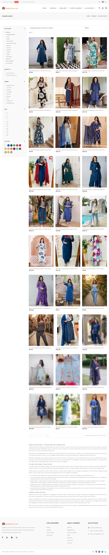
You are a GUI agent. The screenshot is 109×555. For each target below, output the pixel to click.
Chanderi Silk (10, 103)
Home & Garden (77, 8)
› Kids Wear (9, 56)
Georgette (10, 100)
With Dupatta (10, 73)
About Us (69, 528)
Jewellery (64, 8)
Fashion (54, 8)
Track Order (70, 540)
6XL (7, 132)
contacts (69, 543)
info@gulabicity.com (99, 534)
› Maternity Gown (11, 43)
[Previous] (30, 436)
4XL (7, 128)
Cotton (9, 87)
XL (7, 121)
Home (44, 8)
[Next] (48, 436)
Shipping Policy (70, 530)
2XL (7, 124)
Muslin (8, 96)
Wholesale (69, 538)
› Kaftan (8, 47)
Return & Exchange (72, 533)
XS (7, 113)
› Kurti (8, 36)
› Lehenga (8, 50)
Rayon (8, 94)
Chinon (9, 89)
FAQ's (68, 535)
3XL (7, 126)
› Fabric (8, 54)
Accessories (90, 8)
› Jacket (8, 52)
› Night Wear (9, 41)
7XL (7, 135)
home (88, 16)
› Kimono (8, 45)
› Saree (8, 39)
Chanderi (9, 92)
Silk (8, 98)
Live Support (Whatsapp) (96, 528)
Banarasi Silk (10, 85)
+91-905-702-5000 (29, 2)
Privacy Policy (19, 552)
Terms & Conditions (29, 552)
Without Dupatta (12, 75)
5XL (7, 130)
